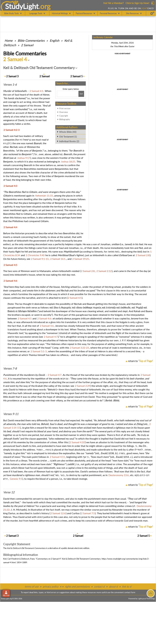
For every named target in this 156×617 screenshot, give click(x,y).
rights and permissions (77, 586)
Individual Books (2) (69, 141)
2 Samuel (27, 45)
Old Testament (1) (68, 136)
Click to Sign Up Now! (137, 3)
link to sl (126, 586)
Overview (63, 112)
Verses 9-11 (10, 414)
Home (9, 40)
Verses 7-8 (10, 368)
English (54, 40)
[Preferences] (152, 13)
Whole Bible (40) (67, 131)
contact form (129, 592)
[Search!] (81, 94)
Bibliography (64, 119)
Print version (64, 108)
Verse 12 (8, 492)
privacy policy (50, 586)
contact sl (99, 586)
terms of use (32, 586)
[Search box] (67, 94)
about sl (113, 586)
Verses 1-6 (10, 84)
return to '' (140, 361)
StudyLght (22, 6)
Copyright (63, 116)
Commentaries (31, 40)
